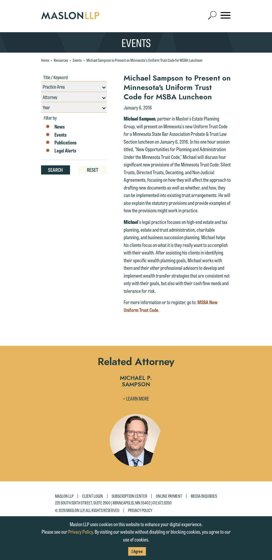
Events (77, 60)
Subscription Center (129, 496)
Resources (61, 60)
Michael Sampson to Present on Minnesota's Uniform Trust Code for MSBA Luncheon (144, 60)
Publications (60, 143)
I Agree (137, 551)
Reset (92, 169)
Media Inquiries (204, 496)
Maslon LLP (64, 496)
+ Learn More (136, 398)
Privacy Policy (140, 510)
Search (55, 169)
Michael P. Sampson (136, 381)
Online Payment (169, 496)
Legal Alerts (60, 151)
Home (45, 60)
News (55, 127)
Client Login (92, 496)
